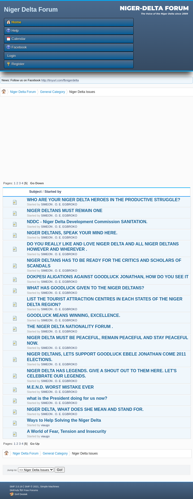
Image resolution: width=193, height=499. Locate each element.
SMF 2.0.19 (16, 486)
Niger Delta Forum (31, 9)
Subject (35, 192)
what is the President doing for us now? (67, 398)
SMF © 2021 (32, 486)
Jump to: (12, 470)
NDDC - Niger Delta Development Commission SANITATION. (87, 221)
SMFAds (14, 490)
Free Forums (31, 490)
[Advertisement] (97, 138)
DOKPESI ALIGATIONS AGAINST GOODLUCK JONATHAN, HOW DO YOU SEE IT (107, 277)
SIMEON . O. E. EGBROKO (59, 204)
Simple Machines (49, 486)
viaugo (45, 425)
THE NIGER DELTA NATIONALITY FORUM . (70, 326)
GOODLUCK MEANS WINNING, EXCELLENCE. (73, 315)
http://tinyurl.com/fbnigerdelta (60, 80)
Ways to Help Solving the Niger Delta (64, 420)
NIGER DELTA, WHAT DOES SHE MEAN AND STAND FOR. (85, 409)
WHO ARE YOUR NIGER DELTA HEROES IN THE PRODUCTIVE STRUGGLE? (103, 199)
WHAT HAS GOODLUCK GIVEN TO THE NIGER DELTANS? (85, 288)
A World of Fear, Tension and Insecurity (66, 431)
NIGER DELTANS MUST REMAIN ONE (64, 210)
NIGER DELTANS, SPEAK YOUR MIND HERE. (72, 233)
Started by (53, 192)
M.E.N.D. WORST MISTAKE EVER (60, 387)
